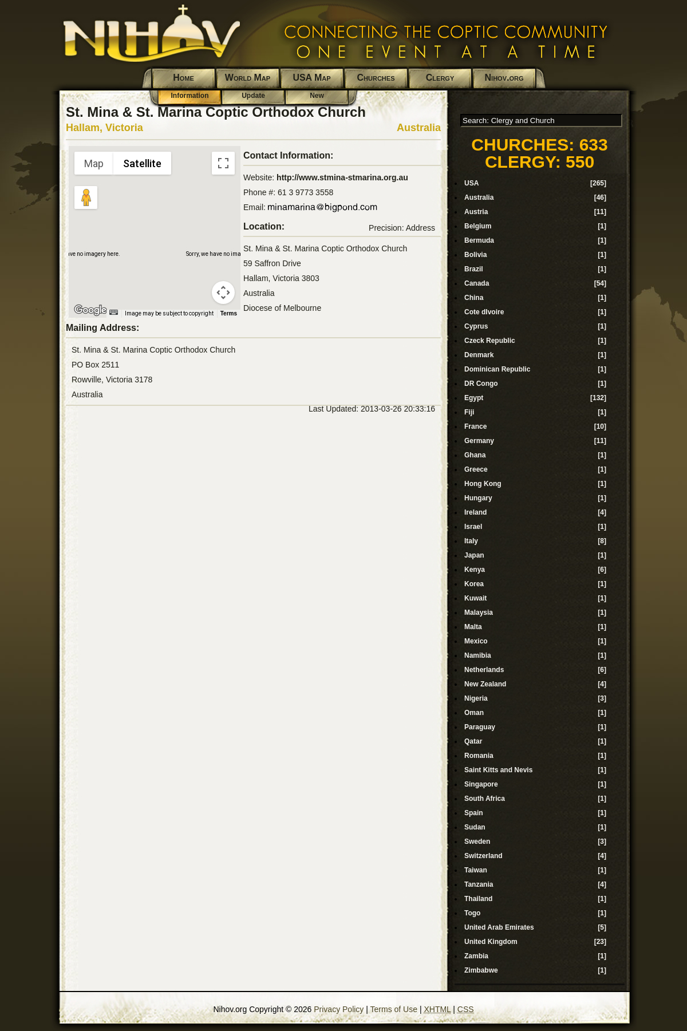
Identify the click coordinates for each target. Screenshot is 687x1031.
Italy (471, 541)
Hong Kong (483, 484)
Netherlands (484, 670)
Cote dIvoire (484, 312)
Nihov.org (504, 77)
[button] (154, 225)
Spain (473, 813)
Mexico (476, 641)
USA (471, 183)
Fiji (469, 412)
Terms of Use (393, 1009)
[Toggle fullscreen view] (223, 163)
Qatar (473, 741)
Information (190, 96)
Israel (473, 527)
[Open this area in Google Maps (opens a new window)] (90, 310)
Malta (473, 627)
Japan (474, 555)
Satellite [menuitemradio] (142, 163)
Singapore (481, 784)
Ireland (475, 512)
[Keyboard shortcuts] (113, 312)
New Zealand (485, 684)
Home (183, 77)
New (317, 96)
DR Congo (481, 384)
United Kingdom (491, 942)
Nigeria (476, 698)
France (475, 426)
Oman (474, 713)
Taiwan (475, 870)
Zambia (476, 956)
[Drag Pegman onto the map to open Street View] (85, 197)
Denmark (478, 355)
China (473, 298)
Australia (419, 127)
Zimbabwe (481, 970)
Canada (476, 283)
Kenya (474, 570)
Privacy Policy (339, 1009)
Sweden (477, 842)
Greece (476, 469)
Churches (376, 77)
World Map (247, 77)
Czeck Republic (489, 341)
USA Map (311, 77)
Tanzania (478, 884)
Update (253, 96)
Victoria (124, 127)
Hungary (478, 498)
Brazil (473, 269)
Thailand (478, 899)
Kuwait (475, 598)
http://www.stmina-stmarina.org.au (342, 177)
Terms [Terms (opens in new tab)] (228, 313)
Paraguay (479, 727)
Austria (476, 212)
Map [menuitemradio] (94, 163)
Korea (474, 584)
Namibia (477, 655)
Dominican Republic (497, 369)
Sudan (474, 827)
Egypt (473, 398)
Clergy (440, 77)
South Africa (484, 799)
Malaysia (478, 613)
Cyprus (476, 326)
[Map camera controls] (223, 292)
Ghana (474, 455)
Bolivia (475, 255)
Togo (472, 913)
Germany (479, 441)
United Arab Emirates (499, 927)
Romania (478, 756)
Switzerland (483, 856)
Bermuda (479, 240)
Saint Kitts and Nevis (498, 770)
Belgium (477, 226)
